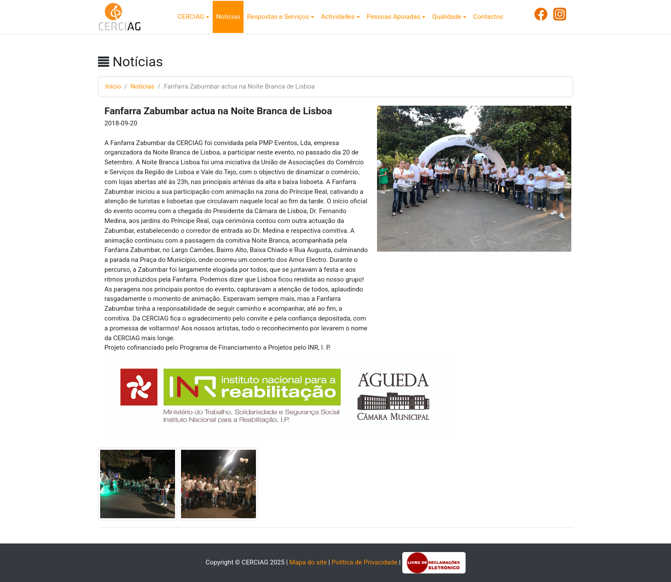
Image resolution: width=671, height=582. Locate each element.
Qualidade (446, 17)
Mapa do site (308, 562)
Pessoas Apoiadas (393, 17)
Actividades (338, 17)
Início (113, 86)
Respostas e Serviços (278, 17)
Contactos (488, 17)
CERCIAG (191, 17)
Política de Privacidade (365, 562)
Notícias (228, 17)
